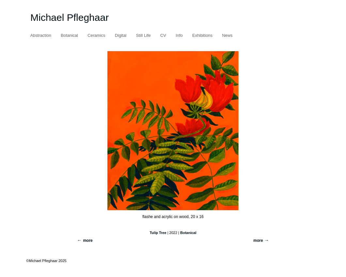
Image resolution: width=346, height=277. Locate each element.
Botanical (69, 35)
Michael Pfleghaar (69, 17)
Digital (121, 35)
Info (179, 35)
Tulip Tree (157, 233)
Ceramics (96, 35)
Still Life (143, 35)
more (258, 240)
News (227, 35)
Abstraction (40, 35)
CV (163, 35)
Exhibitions (202, 35)
